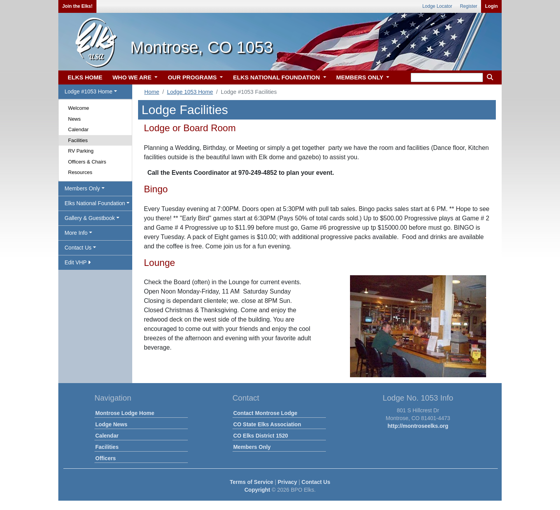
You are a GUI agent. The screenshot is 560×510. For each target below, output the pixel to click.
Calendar (78, 129)
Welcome (78, 108)
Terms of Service (251, 482)
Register (469, 6)
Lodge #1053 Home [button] (88, 91)
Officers (105, 458)
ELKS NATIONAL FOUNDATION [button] (277, 77)
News (74, 119)
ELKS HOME (85, 77)
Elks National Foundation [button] (95, 203)
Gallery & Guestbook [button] (90, 218)
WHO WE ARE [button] (132, 77)
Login (491, 6)
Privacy (287, 482)
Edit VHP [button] (78, 262)
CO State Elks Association (267, 424)
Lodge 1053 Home (190, 92)
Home (151, 92)
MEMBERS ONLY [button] (360, 77)
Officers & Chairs (87, 162)
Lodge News (111, 424)
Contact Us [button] (78, 247)
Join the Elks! (77, 6)
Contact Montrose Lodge (265, 413)
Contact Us (315, 482)
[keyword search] (447, 77)
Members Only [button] (82, 188)
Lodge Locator (437, 6)
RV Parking (81, 151)
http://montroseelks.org (418, 426)
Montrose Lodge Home (124, 413)
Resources (80, 172)
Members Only (252, 447)
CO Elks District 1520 (260, 436)
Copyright (257, 490)
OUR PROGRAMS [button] (193, 77)
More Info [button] (76, 233)
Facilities (78, 140)
